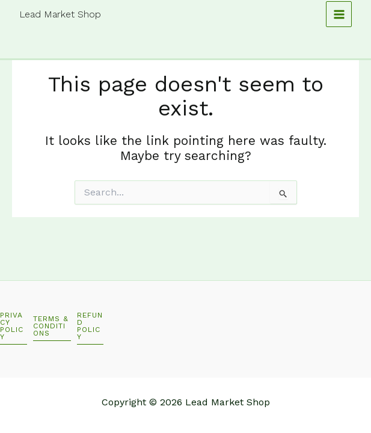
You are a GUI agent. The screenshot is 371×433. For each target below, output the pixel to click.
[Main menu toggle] (339, 14)
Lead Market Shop (60, 14)
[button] (13, 328)
